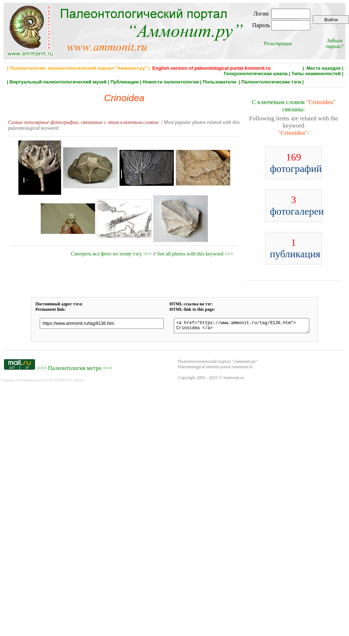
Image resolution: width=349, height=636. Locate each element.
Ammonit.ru (233, 379)
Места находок (323, 68)
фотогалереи (297, 205)
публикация (295, 248)
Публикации (125, 82)
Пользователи (220, 82)
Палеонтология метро (75, 370)
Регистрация (278, 43)
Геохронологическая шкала (256, 73)
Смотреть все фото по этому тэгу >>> (111, 254)
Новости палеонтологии (171, 82)
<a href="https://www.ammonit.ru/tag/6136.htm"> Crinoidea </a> (241, 326)
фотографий (296, 162)
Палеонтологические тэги (271, 82)
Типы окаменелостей (316, 73)
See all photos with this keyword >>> (195, 254)
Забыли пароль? (334, 43)
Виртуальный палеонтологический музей (58, 82)
